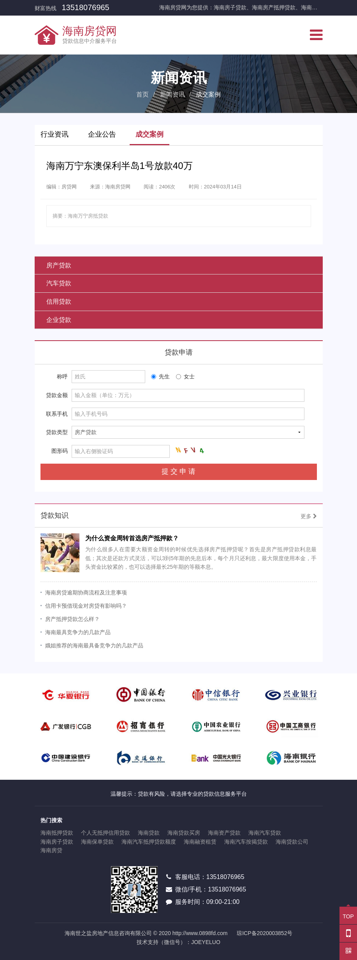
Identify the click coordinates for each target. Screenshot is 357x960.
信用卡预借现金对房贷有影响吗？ (86, 606)
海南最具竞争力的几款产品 (78, 632)
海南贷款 (149, 833)
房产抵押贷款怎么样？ (72, 619)
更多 (309, 516)
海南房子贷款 (56, 842)
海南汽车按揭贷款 (246, 842)
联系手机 (57, 414)
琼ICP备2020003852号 (264, 933)
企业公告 (102, 134)
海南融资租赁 (200, 842)
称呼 (62, 376)
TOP (348, 913)
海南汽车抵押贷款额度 (148, 842)
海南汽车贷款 (264, 833)
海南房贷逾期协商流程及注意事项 (86, 592)
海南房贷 (51, 850)
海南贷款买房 (183, 833)
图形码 (59, 451)
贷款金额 (57, 395)
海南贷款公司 (292, 842)
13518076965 (85, 7)
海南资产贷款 (224, 833)
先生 (160, 376)
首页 (142, 94)
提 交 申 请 (178, 471)
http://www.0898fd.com (200, 933)
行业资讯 (54, 134)
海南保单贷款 (97, 842)
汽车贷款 (58, 283)
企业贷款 (58, 319)
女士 (185, 376)
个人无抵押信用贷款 (105, 833)
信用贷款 (58, 301)
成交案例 (149, 134)
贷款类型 (57, 432)
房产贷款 (58, 265)
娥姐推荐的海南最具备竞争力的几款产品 (94, 645)
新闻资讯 (172, 94)
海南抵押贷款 (56, 833)
